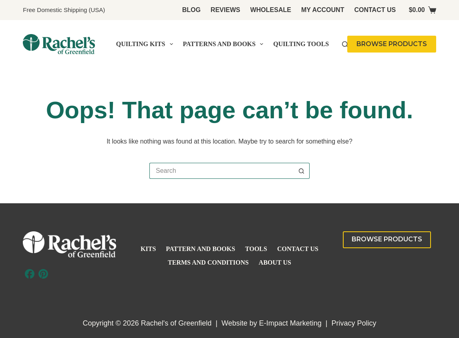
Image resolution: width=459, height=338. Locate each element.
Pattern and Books (200, 248)
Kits (148, 248)
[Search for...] (221, 171)
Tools (256, 248)
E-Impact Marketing (290, 323)
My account (322, 9)
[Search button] (302, 171)
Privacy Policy (353, 323)
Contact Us (375, 9)
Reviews (225, 9)
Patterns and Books (225, 44)
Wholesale (270, 9)
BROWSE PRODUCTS (391, 44)
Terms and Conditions (208, 262)
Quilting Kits (146, 44)
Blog (191, 9)
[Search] (345, 44)
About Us (275, 262)
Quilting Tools (301, 43)
